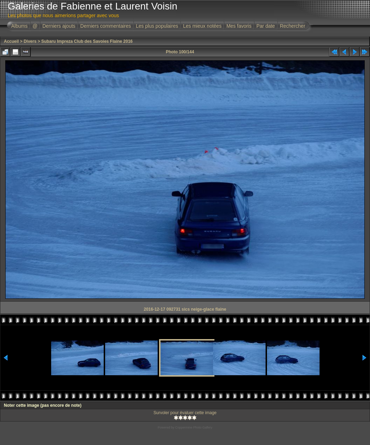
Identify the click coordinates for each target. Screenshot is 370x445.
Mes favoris (239, 26)
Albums (19, 26)
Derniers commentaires (105, 26)
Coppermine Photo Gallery (193, 427)
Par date (265, 26)
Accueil (11, 41)
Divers (29, 41)
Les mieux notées (202, 26)
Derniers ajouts (58, 26)
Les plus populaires (157, 26)
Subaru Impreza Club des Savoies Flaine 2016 (87, 41)
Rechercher (292, 26)
